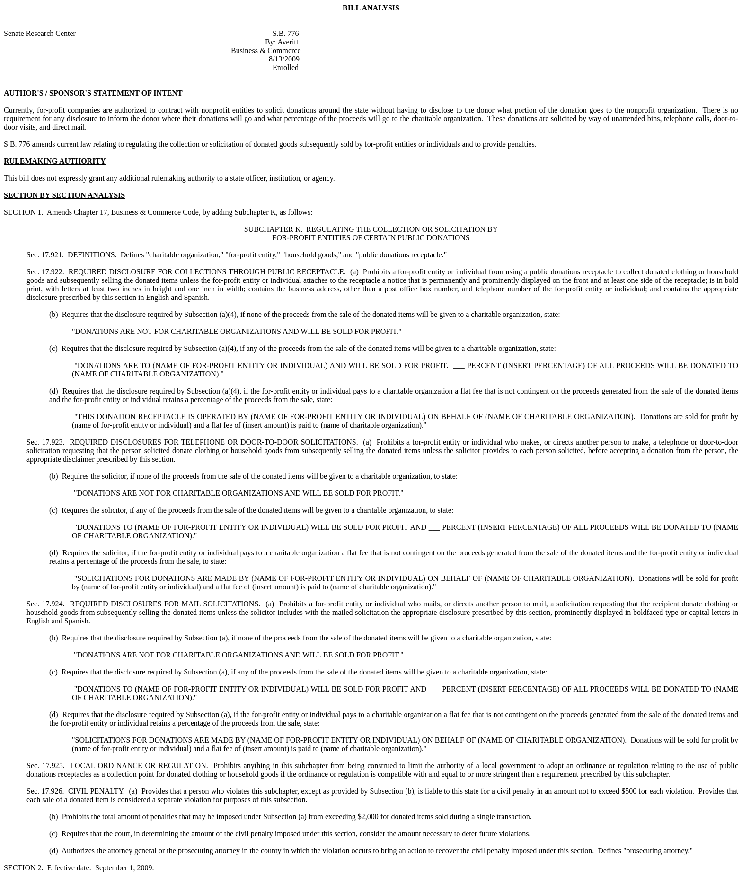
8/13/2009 (284, 59)
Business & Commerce (266, 50)
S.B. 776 (286, 33)
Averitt (287, 42)
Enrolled (286, 67)
